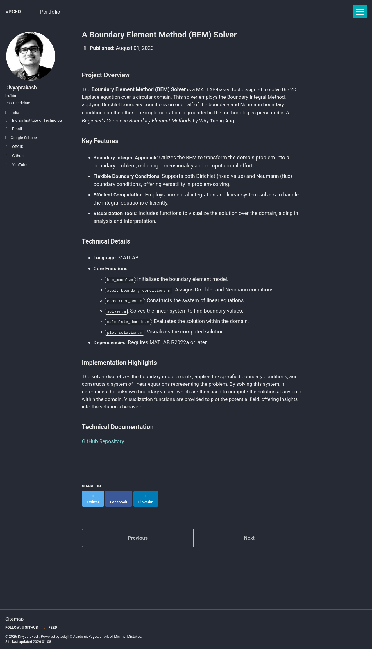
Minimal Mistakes (129, 636)
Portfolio (53, 12)
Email (13, 133)
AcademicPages (86, 636)
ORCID (14, 151)
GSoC (79, 12)
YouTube (16, 169)
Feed (51, 626)
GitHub (31, 626)
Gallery (141, 12)
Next (249, 537)
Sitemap (14, 618)
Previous (137, 537)
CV (162, 12)
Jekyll (65, 636)
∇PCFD (13, 12)
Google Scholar (21, 142)
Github (14, 160)
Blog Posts (109, 12)
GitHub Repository (103, 446)
